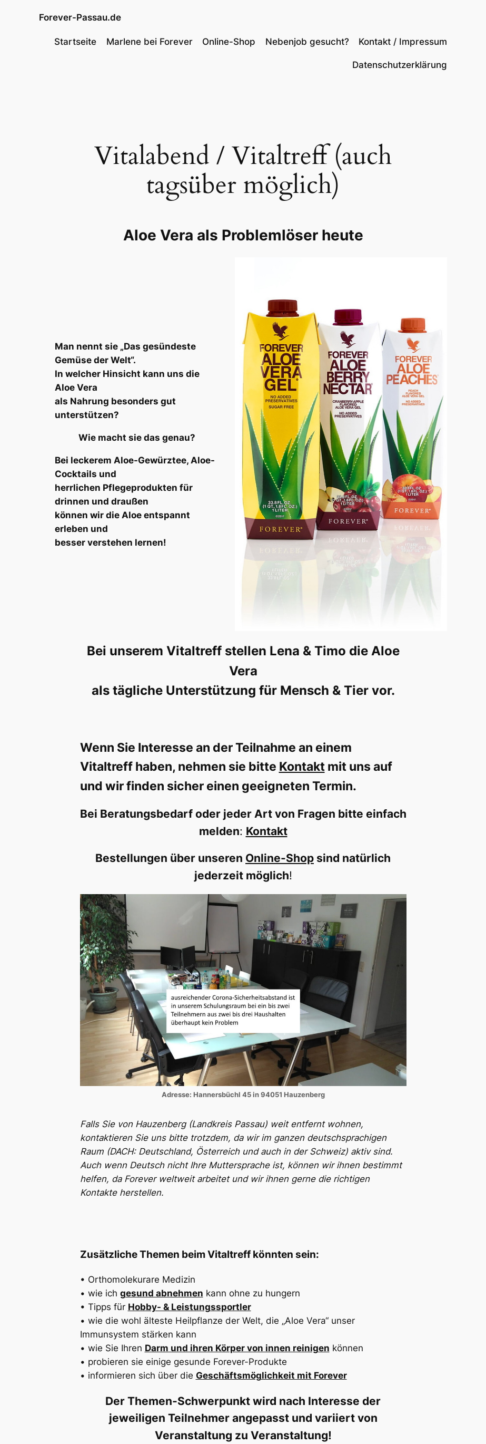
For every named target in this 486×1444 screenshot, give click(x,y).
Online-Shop (279, 858)
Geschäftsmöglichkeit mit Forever (271, 1375)
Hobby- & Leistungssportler (189, 1307)
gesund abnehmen (161, 1293)
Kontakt (302, 766)
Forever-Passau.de (80, 17)
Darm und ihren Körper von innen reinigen (237, 1348)
